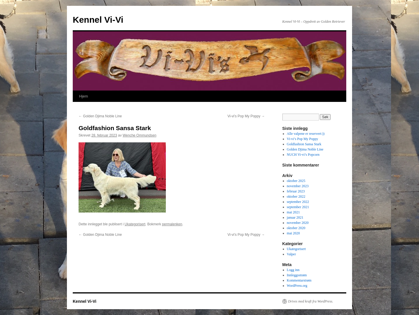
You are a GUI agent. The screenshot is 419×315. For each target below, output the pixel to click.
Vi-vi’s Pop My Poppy (246, 116)
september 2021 (298, 207)
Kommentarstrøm (299, 280)
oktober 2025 (296, 181)
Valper (291, 254)
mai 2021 (293, 212)
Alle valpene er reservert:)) (306, 134)
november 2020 (298, 223)
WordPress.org (297, 286)
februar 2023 (296, 191)
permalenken (172, 224)
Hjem (83, 96)
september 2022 (298, 202)
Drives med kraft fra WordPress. (310, 301)
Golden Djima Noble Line (100, 116)
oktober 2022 (296, 196)
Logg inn (293, 270)
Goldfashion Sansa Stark (304, 144)
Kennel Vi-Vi (98, 19)
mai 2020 (293, 233)
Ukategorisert (135, 224)
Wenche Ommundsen (139, 135)
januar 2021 (295, 217)
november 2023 (298, 186)
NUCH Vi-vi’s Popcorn (303, 155)
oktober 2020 (296, 228)
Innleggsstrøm (297, 275)
